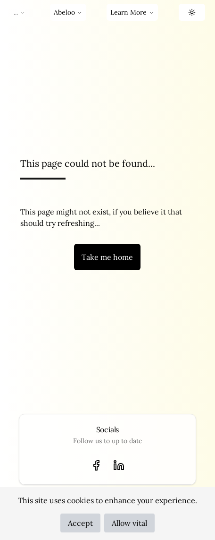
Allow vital (129, 523)
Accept (80, 523)
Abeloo (68, 12)
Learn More (132, 12)
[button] (191, 12)
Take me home (107, 257)
